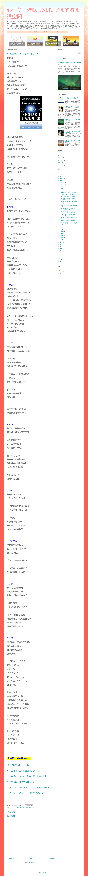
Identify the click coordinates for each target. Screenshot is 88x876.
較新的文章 (11, 858)
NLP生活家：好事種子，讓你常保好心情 (25, 793)
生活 (12, 807)
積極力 (59, 157)
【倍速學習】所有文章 (35, 32)
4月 (62, 233)
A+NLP (60, 167)
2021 (61, 246)
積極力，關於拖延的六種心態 (68, 212)
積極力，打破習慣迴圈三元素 (68, 221)
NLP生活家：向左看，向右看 (72, 106)
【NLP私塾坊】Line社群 (18, 765)
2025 (61, 178)
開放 (21, 807)
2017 (61, 255)
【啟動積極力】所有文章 (21, 32)
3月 (62, 235)
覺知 (30, 807)
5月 (62, 231)
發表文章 (62, 271)
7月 (62, 227)
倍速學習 (60, 165)
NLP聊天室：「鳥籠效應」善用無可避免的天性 (72, 131)
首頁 (31, 858)
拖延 (59, 162)
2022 (61, 244)
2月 (62, 237)
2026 (61, 176)
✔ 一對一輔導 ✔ (56, 32)
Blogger (46, 872)
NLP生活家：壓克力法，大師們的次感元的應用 (28, 787)
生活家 (15, 807)
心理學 (59, 155)
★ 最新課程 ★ (46, 32)
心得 (59, 169)
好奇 (18, 807)
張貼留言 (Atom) (33, 862)
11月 (62, 184)
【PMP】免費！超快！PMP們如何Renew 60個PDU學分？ (72, 98)
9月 (62, 188)
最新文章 (10, 32)
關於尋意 (65, 32)
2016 (61, 257)
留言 (61, 273)
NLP (32, 807)
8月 (62, 191)
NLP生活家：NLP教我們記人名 (21, 782)
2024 (61, 180)
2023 (61, 242)
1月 (62, 239)
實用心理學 (25, 807)
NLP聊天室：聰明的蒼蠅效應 (68, 196)
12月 (62, 182)
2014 (61, 261)
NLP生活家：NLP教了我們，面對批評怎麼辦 (27, 776)
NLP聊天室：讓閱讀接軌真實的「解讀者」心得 (68, 199)
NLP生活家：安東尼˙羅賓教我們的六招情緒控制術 (68, 209)
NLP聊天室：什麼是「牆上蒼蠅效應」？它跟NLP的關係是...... (69, 193)
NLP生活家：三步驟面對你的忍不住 (23, 771)
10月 (62, 186)
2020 (61, 248)
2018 (61, 252)
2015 (61, 259)
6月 (62, 229)
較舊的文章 (51, 858)
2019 (61, 250)
